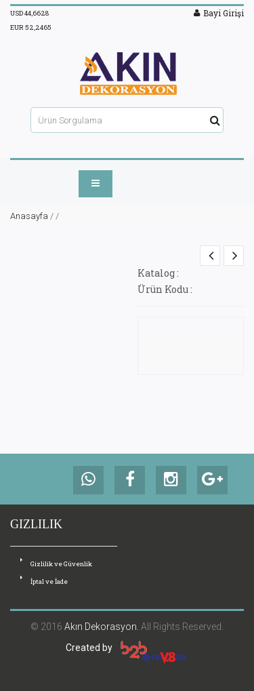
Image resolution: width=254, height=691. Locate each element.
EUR (30, 27)
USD (29, 13)
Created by (127, 647)
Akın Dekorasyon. (101, 626)
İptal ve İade (44, 581)
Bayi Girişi (219, 12)
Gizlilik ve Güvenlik (56, 563)
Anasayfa (29, 216)
